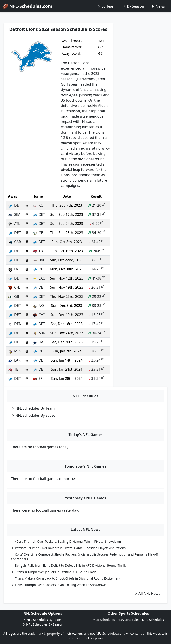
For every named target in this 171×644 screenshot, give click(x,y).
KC (37, 205)
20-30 (96, 351)
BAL (38, 260)
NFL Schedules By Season (34, 415)
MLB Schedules (104, 620)
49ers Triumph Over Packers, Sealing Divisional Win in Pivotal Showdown (66, 541)
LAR (14, 360)
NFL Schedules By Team (33, 408)
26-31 (96, 287)
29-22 (96, 296)
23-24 (96, 360)
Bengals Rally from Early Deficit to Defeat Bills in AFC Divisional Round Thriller (69, 565)
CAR (14, 241)
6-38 (96, 260)
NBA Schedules (128, 620)
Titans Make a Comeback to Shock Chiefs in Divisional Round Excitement (65, 578)
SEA (14, 214)
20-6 (96, 250)
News (158, 6)
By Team (106, 6)
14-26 (96, 269)
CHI (14, 287)
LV (13, 269)
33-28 (96, 305)
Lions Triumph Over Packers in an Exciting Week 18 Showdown (58, 585)
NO (38, 305)
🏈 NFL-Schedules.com (27, 6)
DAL (38, 342)
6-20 (96, 223)
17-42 (96, 323)
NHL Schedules (153, 620)
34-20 (96, 232)
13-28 (96, 314)
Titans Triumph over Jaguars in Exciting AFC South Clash (53, 572)
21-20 (96, 205)
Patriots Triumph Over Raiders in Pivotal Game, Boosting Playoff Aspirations (68, 548)
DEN (15, 323)
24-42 (96, 241)
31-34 (96, 378)
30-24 (96, 332)
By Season (133, 6)
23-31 (96, 369)
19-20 (96, 342)
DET (14, 205)
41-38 (96, 278)
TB (37, 250)
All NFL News (147, 593)
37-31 (96, 214)
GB (37, 232)
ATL (14, 223)
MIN (39, 332)
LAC (38, 278)
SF (37, 378)
